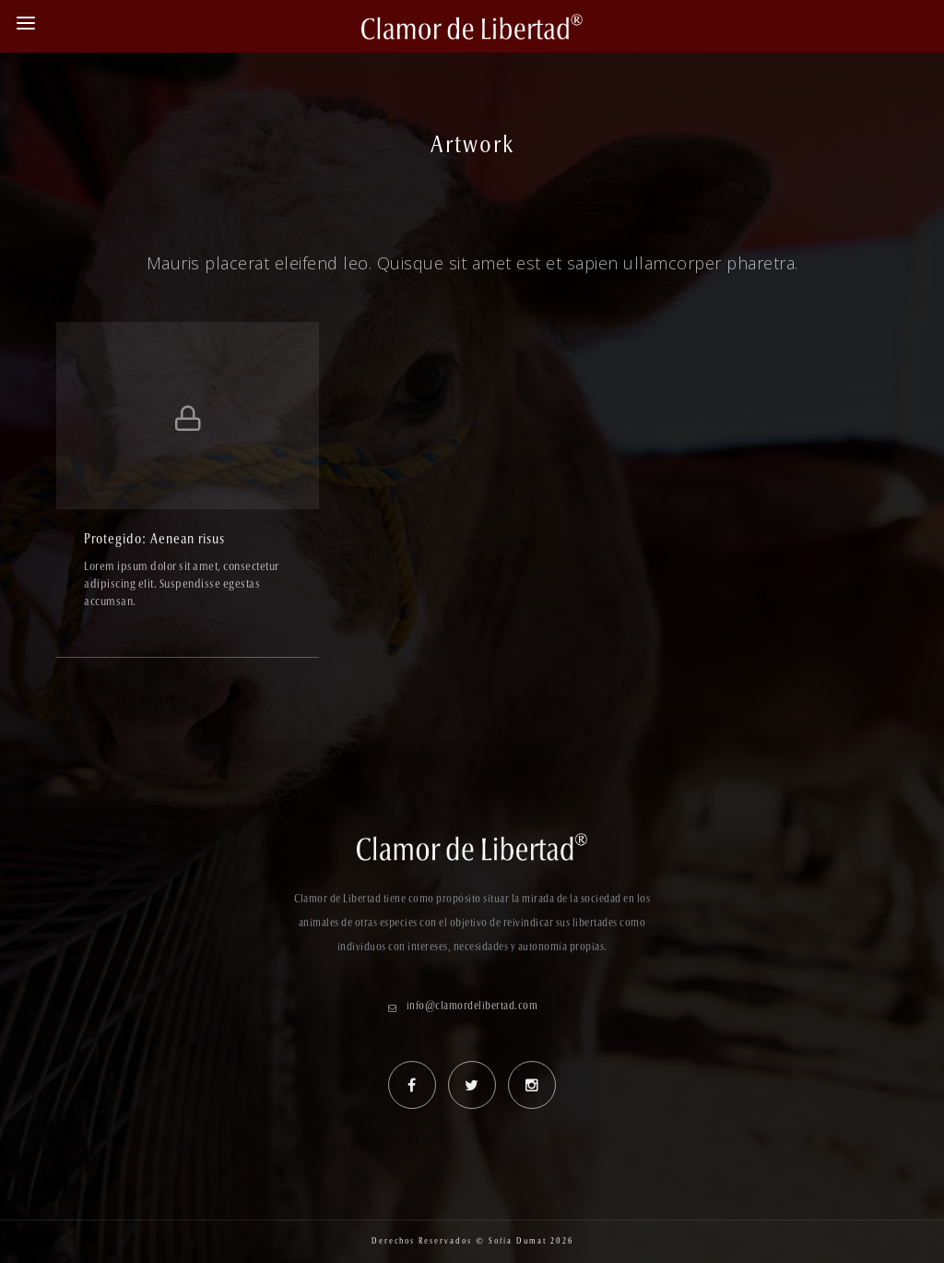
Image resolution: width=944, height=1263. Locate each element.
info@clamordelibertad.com (472, 1006)
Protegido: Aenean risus (154, 540)
